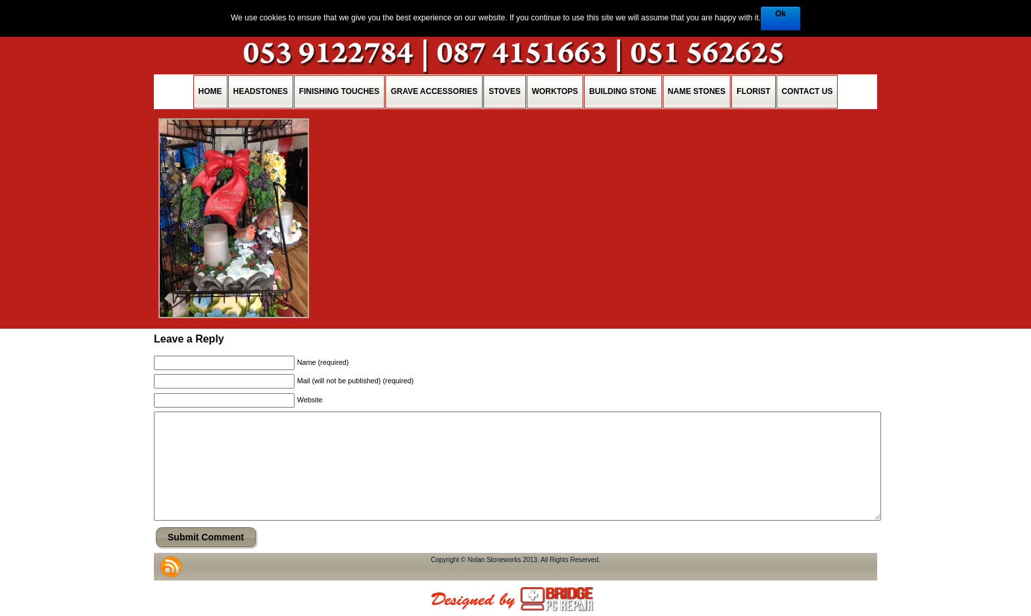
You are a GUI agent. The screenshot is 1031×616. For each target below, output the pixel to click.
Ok (780, 13)
